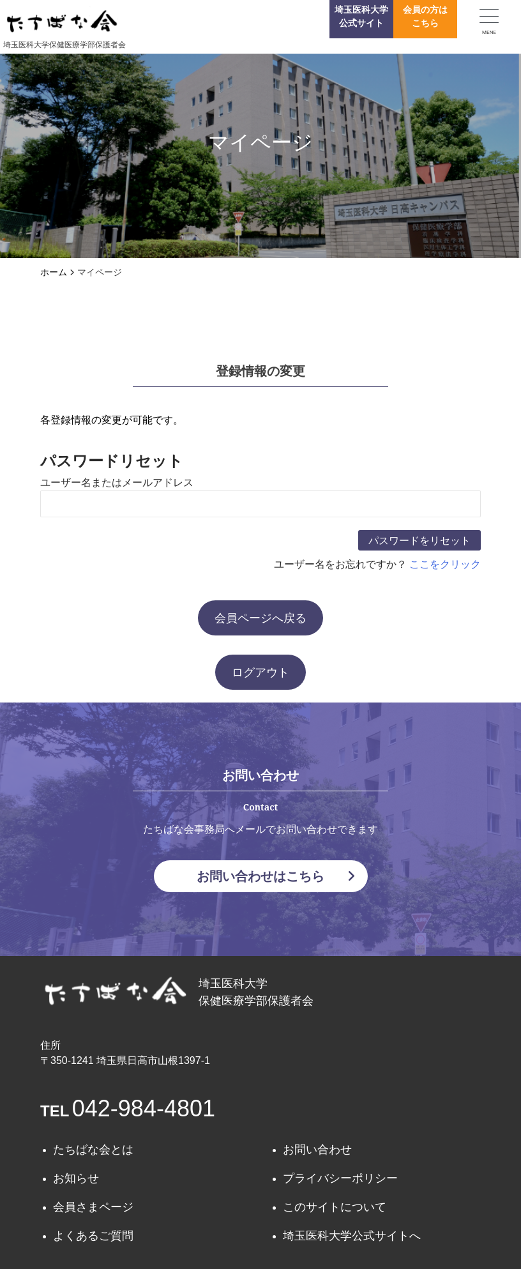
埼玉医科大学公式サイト (361, 16)
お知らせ (76, 1178)
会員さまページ (93, 1207)
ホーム (53, 272)
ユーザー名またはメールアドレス (116, 482)
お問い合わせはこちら (276, 876)
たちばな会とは (93, 1149)
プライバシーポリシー (340, 1178)
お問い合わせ (317, 1149)
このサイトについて (334, 1207)
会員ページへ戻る (260, 618)
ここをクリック (445, 564)
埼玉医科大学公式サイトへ (352, 1235)
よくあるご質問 (93, 1235)
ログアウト (260, 672)
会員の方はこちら (425, 16)
